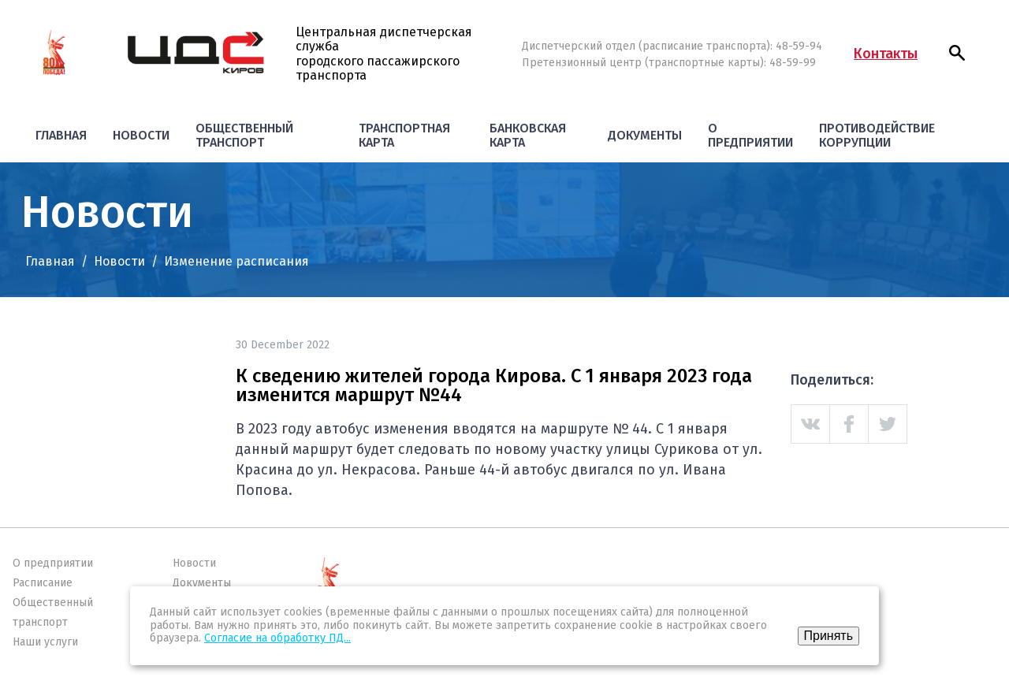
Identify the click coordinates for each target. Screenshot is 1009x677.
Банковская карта (528, 135)
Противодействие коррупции (877, 135)
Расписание (43, 583)
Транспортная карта (404, 135)
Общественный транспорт (244, 135)
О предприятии (750, 135)
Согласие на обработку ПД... (277, 638)
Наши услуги (45, 642)
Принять (829, 635)
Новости (141, 135)
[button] (957, 53)
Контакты (886, 53)
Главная (61, 135)
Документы (645, 135)
